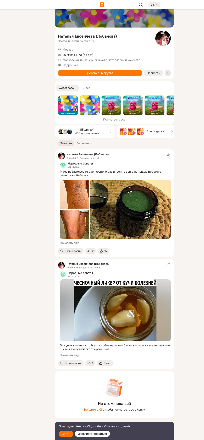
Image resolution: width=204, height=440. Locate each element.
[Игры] (43, 52)
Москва (68, 50)
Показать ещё (69, 243)
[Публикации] (9, 35)
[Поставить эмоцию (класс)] (103, 251)
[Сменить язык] (26, 418)
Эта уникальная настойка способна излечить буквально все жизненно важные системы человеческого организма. (115, 347)
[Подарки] (9, 52)
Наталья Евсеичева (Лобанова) (87, 36)
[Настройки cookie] (26, 435)
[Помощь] (9, 69)
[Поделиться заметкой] (90, 251)
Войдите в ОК (93, 410)
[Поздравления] (26, 52)
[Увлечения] (26, 18)
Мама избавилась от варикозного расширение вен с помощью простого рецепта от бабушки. (110, 173)
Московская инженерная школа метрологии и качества (101, 60)
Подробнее (71, 65)
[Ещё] (26, 410)
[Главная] (9, 18)
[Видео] (43, 35)
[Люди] (26, 35)
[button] (67, 88)
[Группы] (43, 18)
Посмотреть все (114, 119)
